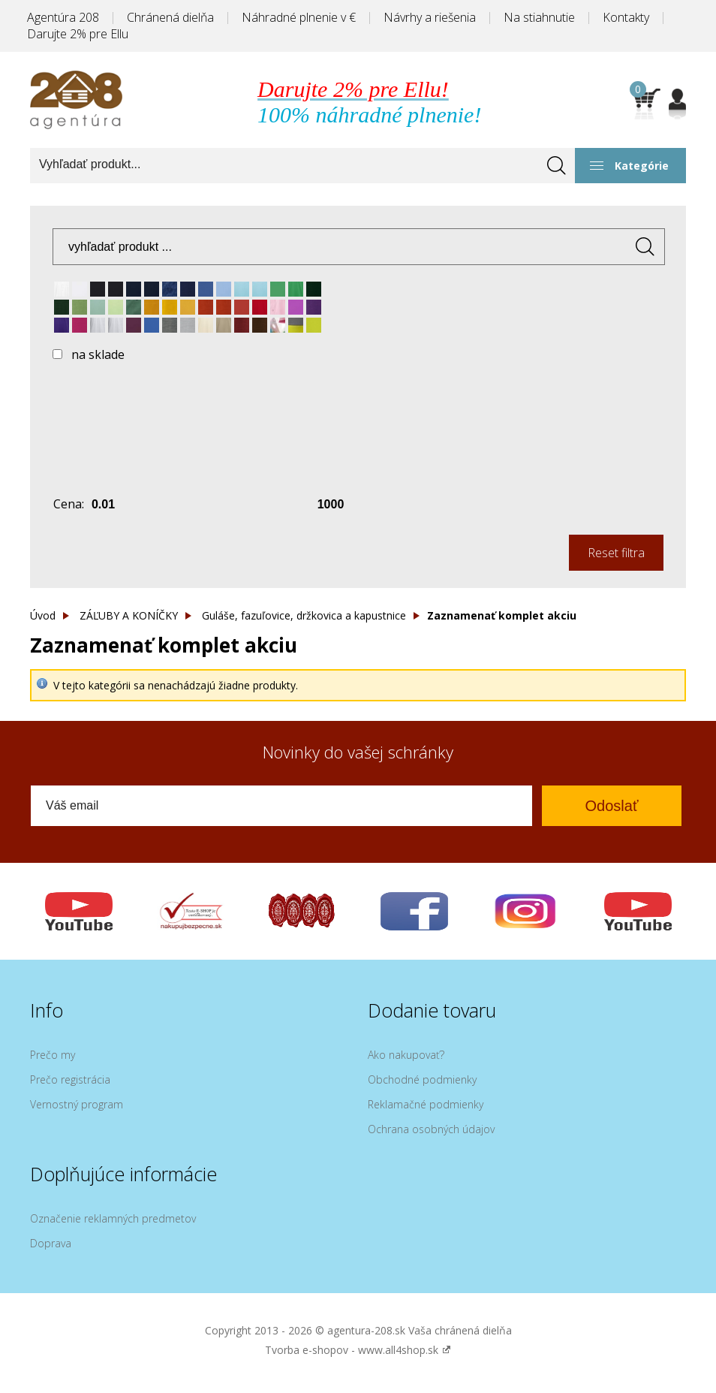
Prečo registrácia (70, 1079)
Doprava (50, 1243)
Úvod (43, 615)
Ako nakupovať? (406, 1055)
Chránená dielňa (170, 17)
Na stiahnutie (539, 17)
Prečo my (52, 1055)
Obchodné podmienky (422, 1079)
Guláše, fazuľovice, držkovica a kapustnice (304, 615)
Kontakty (626, 17)
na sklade (98, 354)
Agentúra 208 (63, 17)
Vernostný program (76, 1104)
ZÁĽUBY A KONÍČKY (129, 615)
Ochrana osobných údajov (431, 1129)
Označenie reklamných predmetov (113, 1218)
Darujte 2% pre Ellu (77, 34)
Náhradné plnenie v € (299, 17)
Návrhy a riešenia (430, 17)
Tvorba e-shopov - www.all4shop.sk (358, 1350)
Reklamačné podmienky (425, 1104)
